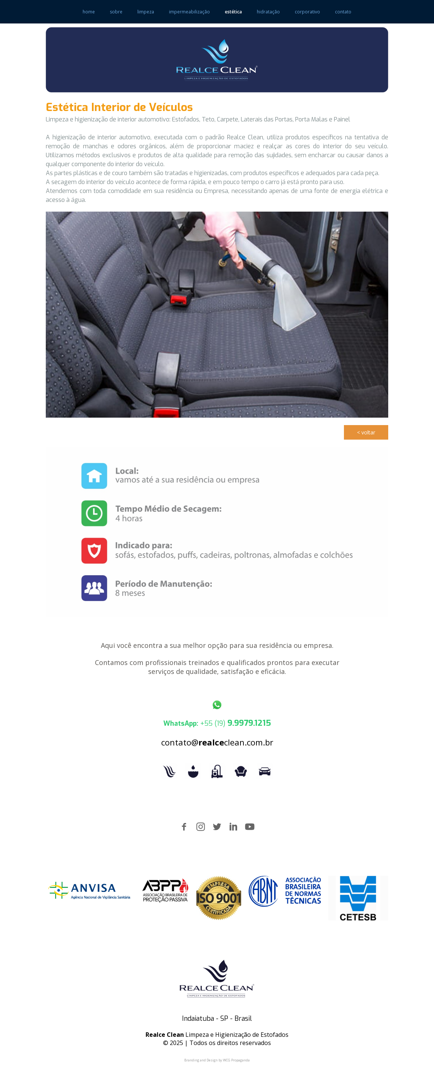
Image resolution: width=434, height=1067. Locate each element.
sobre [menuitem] (116, 12)
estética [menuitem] (233, 12)
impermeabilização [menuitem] (189, 12)
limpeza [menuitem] (145, 12)
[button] (366, 432)
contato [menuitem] (343, 12)
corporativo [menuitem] (307, 12)
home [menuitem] (89, 12)
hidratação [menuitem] (268, 12)
